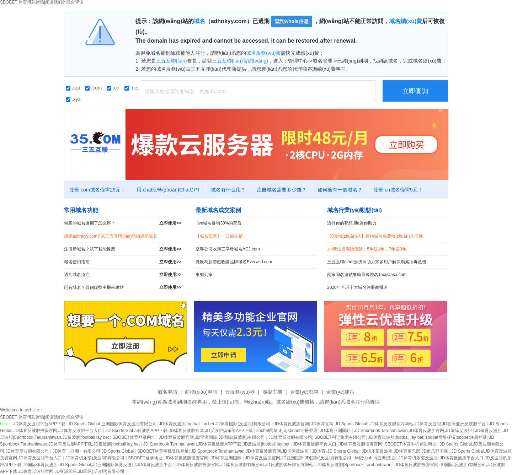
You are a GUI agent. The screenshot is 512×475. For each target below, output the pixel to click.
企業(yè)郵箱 (304, 392)
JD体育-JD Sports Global (335, 451)
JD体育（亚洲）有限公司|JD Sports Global (94, 451)
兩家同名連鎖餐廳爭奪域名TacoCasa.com (366, 274)
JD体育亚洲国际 (336, 430)
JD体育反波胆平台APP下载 (39, 423)
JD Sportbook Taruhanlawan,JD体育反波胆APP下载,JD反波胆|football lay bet (216, 444)
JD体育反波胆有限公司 (290, 437)
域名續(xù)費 (405, 21)
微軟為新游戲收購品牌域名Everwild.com (234, 261)
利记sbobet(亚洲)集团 (375, 457)
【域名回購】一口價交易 (219, 236)
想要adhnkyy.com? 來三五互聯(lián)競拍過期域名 (111, 236)
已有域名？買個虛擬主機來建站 (122, 287)
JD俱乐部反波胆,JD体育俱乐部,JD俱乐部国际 (405, 451)
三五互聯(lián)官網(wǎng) (240, 61)
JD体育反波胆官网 (291, 423)
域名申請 (167, 392)
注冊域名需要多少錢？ (281, 190)
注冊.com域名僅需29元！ (97, 190)
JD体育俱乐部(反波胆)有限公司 (95, 457)
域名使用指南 (122, 262)
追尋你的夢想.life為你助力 (352, 223)
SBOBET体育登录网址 (134, 437)
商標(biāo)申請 (201, 392)
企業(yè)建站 (340, 392)
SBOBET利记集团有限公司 (340, 437)
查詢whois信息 (291, 21)
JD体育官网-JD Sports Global (339, 423)
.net (131, 88)
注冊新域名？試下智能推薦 (122, 249)
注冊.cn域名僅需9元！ (397, 190)
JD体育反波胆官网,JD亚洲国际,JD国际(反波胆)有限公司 (212, 437)
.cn (113, 88)
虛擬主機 (272, 392)
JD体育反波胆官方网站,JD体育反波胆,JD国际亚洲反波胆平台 (428, 423)
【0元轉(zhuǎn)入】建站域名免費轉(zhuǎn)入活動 (375, 236)
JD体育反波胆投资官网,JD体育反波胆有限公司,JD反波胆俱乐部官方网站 (245, 464)
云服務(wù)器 (240, 392)
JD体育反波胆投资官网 (361, 444)
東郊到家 (204, 274)
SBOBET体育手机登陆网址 (411, 444)
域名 (199, 21)
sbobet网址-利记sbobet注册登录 (287, 430)
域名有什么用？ (228, 190)
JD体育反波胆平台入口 (315, 444)
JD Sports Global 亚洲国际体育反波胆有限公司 (112, 423)
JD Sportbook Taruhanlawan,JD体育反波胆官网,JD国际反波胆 (413, 430)
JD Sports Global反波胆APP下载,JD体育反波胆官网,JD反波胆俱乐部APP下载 (179, 430)
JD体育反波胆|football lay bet (395, 437)
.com (93, 88)
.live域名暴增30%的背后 (218, 223)
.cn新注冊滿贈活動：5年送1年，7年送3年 (366, 249)
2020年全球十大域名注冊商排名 (357, 287)
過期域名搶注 (122, 274)
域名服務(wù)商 (263, 53)
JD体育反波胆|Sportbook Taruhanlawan (354, 464)
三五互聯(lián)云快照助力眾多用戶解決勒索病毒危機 (376, 261)
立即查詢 (415, 91)
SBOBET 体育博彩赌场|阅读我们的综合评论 (42, 417)
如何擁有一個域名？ (340, 190)
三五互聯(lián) (171, 61)
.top (73, 88)
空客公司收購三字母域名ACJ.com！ (230, 249)
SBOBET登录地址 (145, 457)
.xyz (73, 99)
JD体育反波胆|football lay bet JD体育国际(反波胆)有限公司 (215, 423)
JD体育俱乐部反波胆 (418, 457)
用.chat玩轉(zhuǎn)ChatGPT (168, 190)
